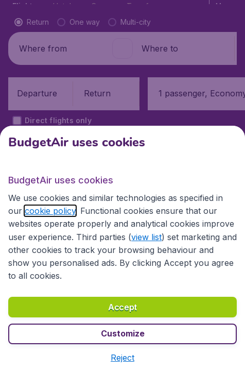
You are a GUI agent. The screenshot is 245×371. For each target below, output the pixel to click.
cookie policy (50, 211)
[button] (122, 357)
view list (146, 237)
